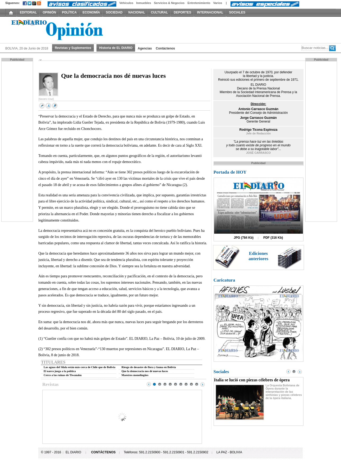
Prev (148, 384)
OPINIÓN (49, 12)
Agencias (145, 48)
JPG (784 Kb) (244, 237)
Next (202, 384)
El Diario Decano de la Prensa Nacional (64, 29)
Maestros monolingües (135, 375)
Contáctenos (165, 48)
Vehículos (126, 2)
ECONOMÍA (91, 12)
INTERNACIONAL (210, 12)
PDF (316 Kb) (273, 237)
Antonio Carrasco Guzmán (258, 109)
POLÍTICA (69, 12)
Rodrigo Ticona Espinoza (258, 130)
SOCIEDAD (114, 12)
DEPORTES (182, 12)
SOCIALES (237, 12)
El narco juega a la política (60, 371)
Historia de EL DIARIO (115, 48)
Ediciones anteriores (258, 256)
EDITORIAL (28, 12)
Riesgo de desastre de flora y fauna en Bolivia (149, 367)
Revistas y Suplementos (73, 48)
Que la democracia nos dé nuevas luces (145, 371)
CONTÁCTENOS (103, 452)
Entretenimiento (198, 2)
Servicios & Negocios (169, 2)
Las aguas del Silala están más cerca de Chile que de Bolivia (79, 367)
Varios (217, 2)
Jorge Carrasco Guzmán (258, 118)
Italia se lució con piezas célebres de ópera (252, 380)
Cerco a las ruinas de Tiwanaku (63, 375)
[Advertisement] (18, 141)
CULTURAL (159, 12)
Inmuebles (143, 2)
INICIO (11, 12)
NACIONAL (136, 12)
